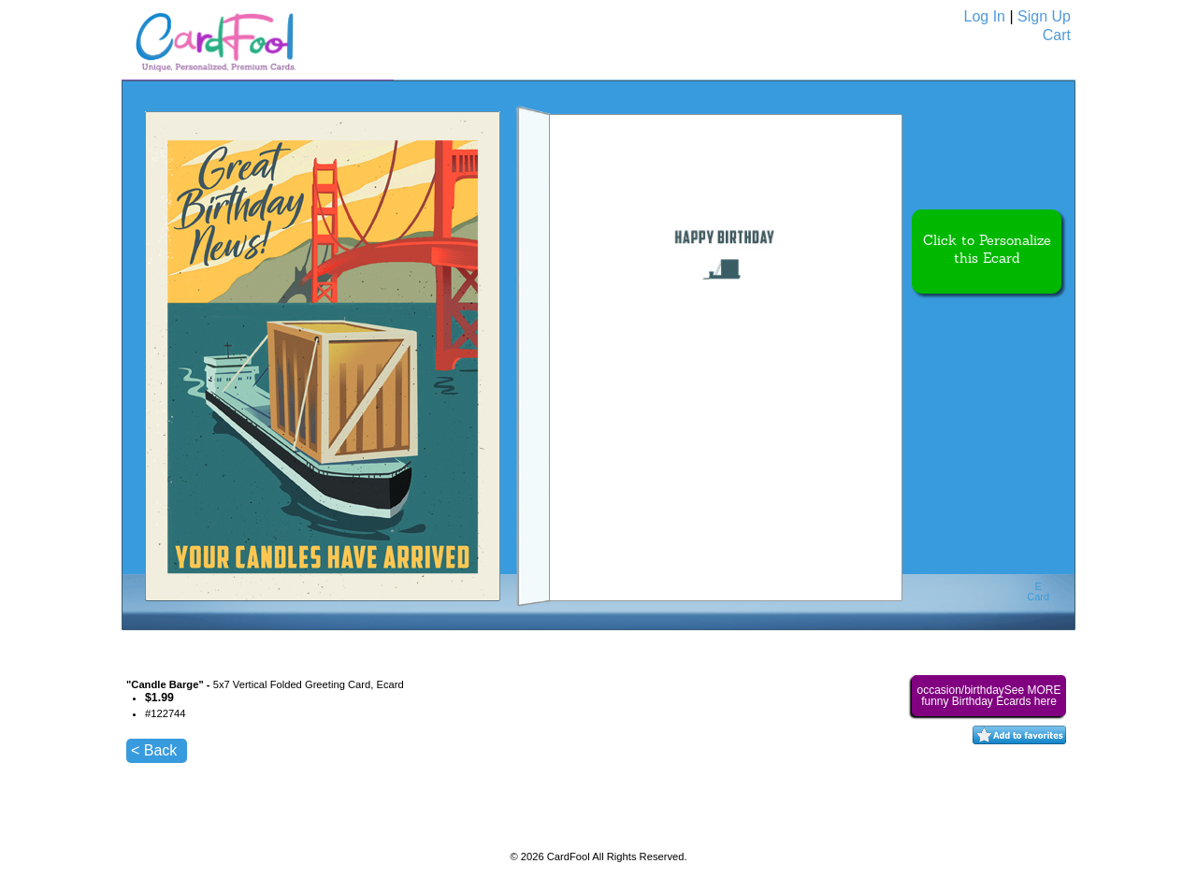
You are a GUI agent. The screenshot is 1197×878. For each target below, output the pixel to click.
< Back (154, 750)
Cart (1057, 35)
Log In (984, 16)
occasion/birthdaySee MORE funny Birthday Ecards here (988, 696)
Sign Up (1044, 16)
